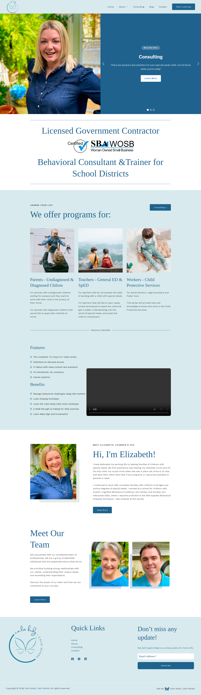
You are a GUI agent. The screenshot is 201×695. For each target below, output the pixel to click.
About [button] (124, 7)
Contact (163, 7)
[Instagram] (79, 659)
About (74, 643)
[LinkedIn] (85, 659)
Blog (152, 7)
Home (114, 7)
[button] (183, 7)
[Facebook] (72, 659)
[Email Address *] (166, 656)
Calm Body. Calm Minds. (37, 688)
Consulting (140, 7)
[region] (150, 64)
